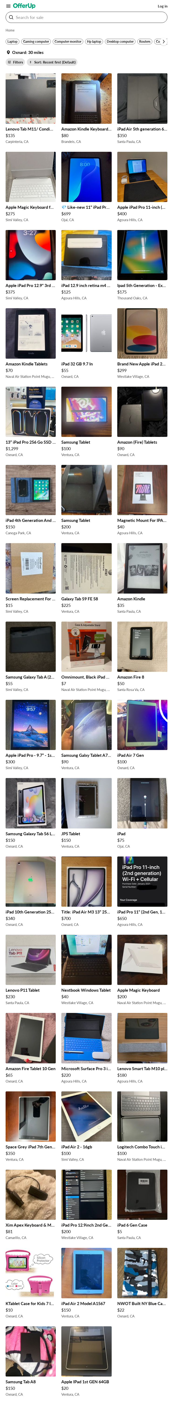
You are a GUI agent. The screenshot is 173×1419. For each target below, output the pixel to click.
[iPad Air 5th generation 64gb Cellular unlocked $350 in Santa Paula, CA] (142, 109)
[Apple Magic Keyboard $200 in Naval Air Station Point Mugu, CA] (142, 971)
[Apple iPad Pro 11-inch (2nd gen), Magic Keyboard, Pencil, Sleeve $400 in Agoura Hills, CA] (142, 188)
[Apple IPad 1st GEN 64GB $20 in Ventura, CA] (86, 1362)
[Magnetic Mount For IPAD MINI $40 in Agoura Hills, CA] (142, 501)
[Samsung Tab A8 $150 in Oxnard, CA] (31, 1362)
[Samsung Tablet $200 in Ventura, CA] (86, 501)
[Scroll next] (163, 41)
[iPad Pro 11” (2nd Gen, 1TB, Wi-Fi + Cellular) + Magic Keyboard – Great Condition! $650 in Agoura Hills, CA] (142, 892)
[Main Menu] (8, 6)
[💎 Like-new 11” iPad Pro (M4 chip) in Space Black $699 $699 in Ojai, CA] (86, 188)
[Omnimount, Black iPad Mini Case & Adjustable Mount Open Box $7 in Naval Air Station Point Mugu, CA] (86, 658)
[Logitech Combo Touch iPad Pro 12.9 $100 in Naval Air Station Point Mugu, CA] (142, 1127)
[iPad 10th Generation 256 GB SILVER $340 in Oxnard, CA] (31, 892)
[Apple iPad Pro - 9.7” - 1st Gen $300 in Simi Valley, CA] (31, 736)
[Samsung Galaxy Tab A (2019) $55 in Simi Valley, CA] (31, 658)
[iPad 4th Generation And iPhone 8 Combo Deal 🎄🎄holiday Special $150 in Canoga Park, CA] (31, 501)
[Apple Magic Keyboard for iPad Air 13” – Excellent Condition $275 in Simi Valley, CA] (31, 188)
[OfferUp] (24, 6)
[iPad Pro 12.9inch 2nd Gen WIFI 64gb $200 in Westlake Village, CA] (86, 1206)
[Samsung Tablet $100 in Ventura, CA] (86, 423)
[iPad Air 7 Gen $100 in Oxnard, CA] (142, 736)
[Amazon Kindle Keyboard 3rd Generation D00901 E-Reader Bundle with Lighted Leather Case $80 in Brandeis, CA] (86, 109)
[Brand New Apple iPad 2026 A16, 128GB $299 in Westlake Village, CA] (142, 344)
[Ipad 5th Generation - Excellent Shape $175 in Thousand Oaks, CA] (142, 266)
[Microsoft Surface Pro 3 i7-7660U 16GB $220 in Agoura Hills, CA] (86, 1049)
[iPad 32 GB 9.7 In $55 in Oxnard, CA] (86, 344)
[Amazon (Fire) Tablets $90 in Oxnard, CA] (142, 423)
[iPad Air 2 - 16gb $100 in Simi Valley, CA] (86, 1127)
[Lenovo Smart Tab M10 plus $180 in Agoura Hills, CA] (142, 1049)
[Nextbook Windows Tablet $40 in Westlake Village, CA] (86, 971)
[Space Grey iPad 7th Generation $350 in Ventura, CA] (31, 1127)
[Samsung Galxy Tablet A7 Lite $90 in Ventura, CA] (86, 736)
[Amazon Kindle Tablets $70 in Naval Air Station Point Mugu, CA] (31, 344)
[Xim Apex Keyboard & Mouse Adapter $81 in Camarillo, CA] (31, 1206)
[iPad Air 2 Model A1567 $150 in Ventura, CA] (86, 1284)
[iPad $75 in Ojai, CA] (142, 814)
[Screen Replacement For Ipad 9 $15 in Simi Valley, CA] (31, 579)
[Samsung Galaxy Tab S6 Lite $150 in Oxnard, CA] (31, 814)
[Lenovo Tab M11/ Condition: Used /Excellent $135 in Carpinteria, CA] (31, 109)
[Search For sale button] (11, 17)
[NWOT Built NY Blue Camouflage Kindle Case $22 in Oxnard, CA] (142, 1284)
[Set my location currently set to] (25, 52)
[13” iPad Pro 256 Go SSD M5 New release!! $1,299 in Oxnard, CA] (31, 423)
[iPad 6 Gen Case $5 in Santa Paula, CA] (142, 1206)
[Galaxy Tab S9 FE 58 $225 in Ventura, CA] (86, 579)
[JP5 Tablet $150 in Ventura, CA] (86, 814)
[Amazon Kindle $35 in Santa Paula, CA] (142, 579)
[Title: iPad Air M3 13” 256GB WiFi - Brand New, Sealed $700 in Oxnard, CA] (86, 892)
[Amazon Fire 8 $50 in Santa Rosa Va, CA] (142, 658)
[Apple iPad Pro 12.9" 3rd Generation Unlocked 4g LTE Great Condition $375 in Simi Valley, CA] (31, 266)
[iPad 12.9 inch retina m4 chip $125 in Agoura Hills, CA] (86, 266)
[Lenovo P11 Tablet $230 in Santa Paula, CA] (31, 971)
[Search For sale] (88, 17)
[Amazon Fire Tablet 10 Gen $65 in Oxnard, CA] (31, 1049)
